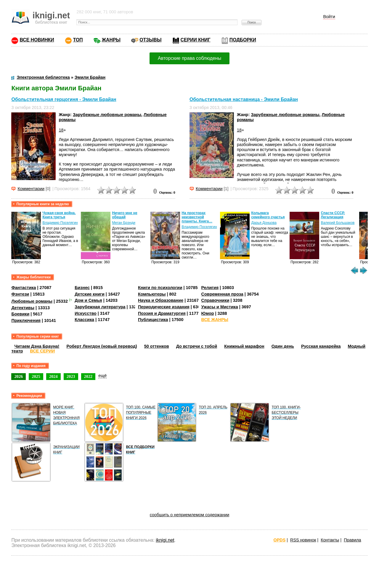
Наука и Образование (160, 300)
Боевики (20, 314)
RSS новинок (303, 540)
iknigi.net (165, 540)
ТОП (78, 39)
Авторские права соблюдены (189, 58)
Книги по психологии (160, 287)
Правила (352, 540)
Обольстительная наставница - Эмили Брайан (244, 99)
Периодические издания (164, 306)
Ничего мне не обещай (124, 215)
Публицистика (153, 319)
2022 (88, 376)
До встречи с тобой (196, 346)
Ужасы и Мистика (219, 306)
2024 (53, 376)
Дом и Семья (88, 300)
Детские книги (90, 294)
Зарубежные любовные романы (107, 114)
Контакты (330, 540)
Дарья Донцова (263, 223)
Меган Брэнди (123, 223)
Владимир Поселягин (60, 223)
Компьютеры (152, 294)
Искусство (86, 313)
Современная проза (222, 294)
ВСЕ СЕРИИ (42, 351)
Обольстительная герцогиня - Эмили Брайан (63, 99)
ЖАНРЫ (111, 39)
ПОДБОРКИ (242, 39)
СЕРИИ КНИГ (196, 39)
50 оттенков (156, 346)
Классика (84, 319)
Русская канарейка (321, 346)
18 (61, 130)
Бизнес (82, 287)
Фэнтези (20, 294)
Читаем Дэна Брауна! (36, 346)
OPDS (280, 540)
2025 (36, 376)
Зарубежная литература (100, 306)
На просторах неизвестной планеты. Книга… (197, 217)
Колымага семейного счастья (268, 215)
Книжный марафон (244, 346)
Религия (210, 287)
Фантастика (23, 287)
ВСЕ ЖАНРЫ (214, 319)
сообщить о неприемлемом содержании (189, 514)
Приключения (26, 320)
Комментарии (30, 188)
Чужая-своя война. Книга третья (59, 215)
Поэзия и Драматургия (162, 313)
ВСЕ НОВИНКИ (37, 39)
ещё (102, 375)
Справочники (215, 300)
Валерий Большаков (337, 223)
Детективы (22, 307)
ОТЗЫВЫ (150, 39)
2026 (18, 376)
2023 (71, 376)
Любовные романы (31, 301)
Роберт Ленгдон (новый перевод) (101, 346)
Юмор (207, 313)
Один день (283, 346)
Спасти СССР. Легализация (333, 215)
